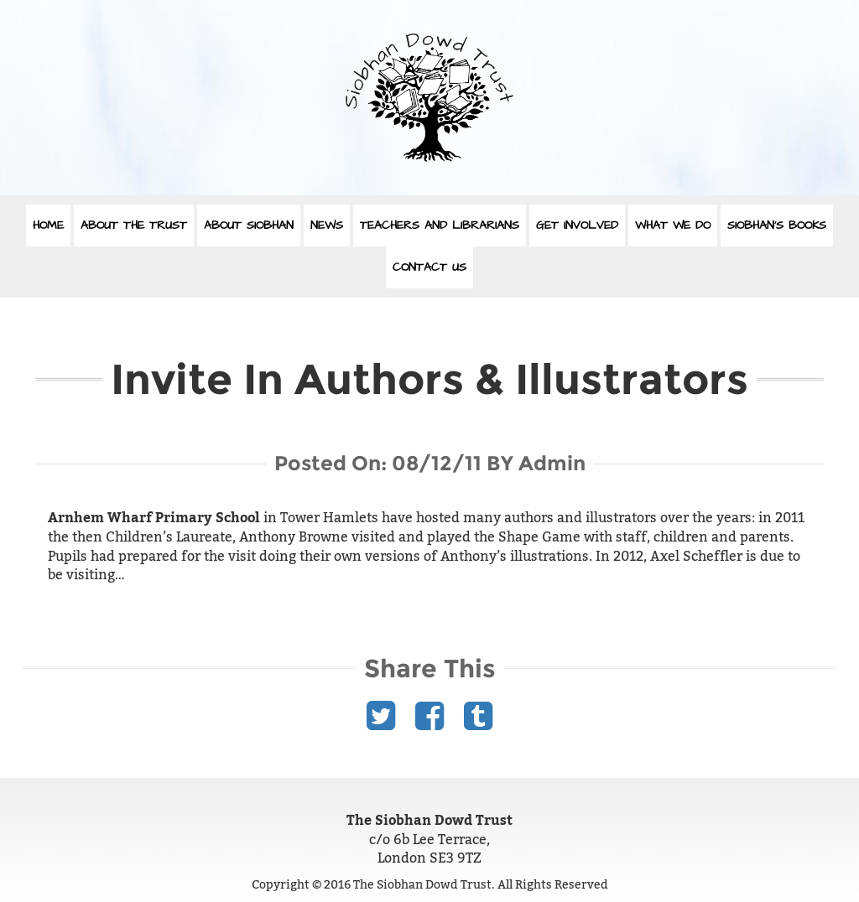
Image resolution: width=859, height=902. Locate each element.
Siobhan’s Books (776, 225)
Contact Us (429, 267)
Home (48, 225)
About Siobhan (249, 225)
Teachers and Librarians (439, 225)
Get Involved (577, 225)
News (326, 225)
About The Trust (134, 225)
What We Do (673, 225)
